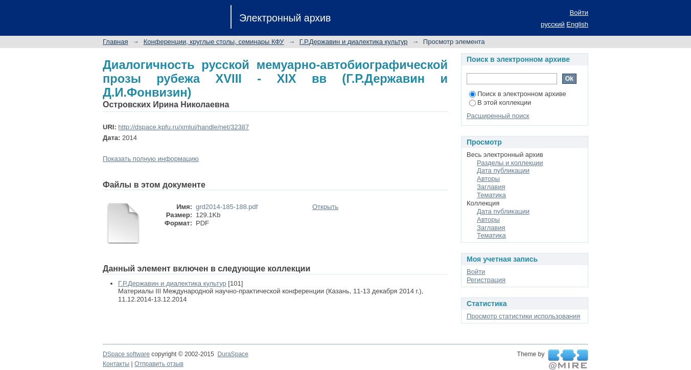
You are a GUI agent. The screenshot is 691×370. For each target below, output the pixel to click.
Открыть (325, 207)
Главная (115, 41)
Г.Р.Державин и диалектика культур (354, 41)
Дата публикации (503, 170)
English (577, 24)
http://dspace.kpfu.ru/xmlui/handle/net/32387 (183, 127)
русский (553, 24)
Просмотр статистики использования (523, 316)
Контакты (116, 363)
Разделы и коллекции (510, 163)
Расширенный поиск (498, 116)
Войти (579, 12)
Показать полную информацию (151, 159)
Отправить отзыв (158, 363)
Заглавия (491, 187)
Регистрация (486, 280)
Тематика (491, 195)
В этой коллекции (500, 102)
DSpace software (126, 354)
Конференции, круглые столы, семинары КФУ (214, 41)
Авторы (488, 178)
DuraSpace (232, 354)
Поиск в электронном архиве (517, 94)
